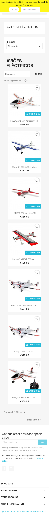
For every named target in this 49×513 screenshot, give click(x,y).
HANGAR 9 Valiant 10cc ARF (24, 213)
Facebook (4, 468)
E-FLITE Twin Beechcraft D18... (24, 305)
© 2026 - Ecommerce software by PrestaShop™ (24, 511)
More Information (30, 9)
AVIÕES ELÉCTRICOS (22, 27)
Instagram (11, 468)
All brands (24, 46)
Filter (38, 74)
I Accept (13, 9)
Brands (11, 42)
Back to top (34, 419)
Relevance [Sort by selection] (17, 74)
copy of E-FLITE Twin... (24, 351)
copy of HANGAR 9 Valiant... (24, 259)
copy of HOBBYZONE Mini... (24, 167)
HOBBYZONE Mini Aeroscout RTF (24, 121)
